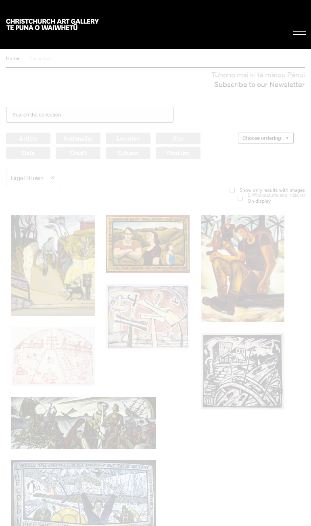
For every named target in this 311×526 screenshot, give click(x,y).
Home (12, 58)
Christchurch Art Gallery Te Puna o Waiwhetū (52, 24)
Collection (40, 58)
